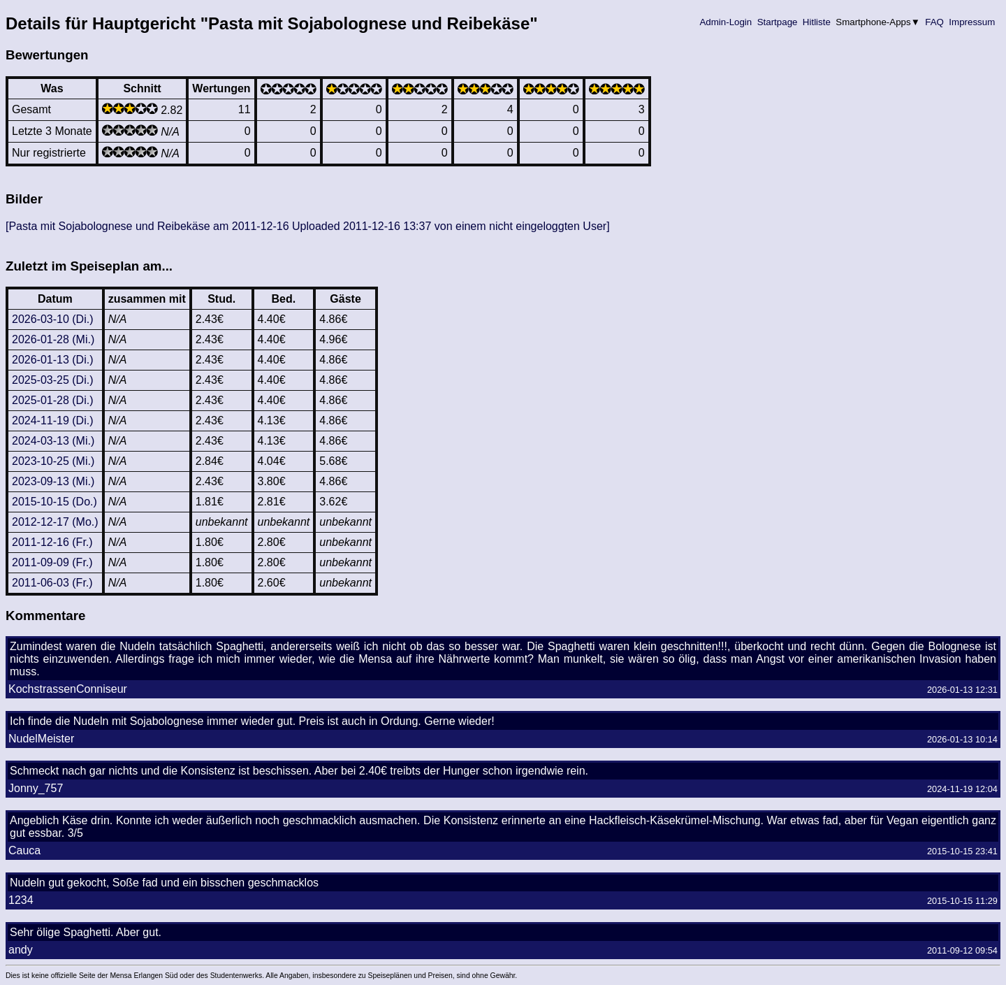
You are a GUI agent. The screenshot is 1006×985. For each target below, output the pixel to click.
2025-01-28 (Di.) (53, 400)
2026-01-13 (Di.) (53, 360)
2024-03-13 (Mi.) (53, 441)
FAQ (935, 22)
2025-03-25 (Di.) (53, 380)
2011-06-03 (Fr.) (52, 583)
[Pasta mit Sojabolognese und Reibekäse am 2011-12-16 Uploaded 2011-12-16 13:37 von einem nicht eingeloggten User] (308, 226)
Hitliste (816, 22)
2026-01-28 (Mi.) (53, 339)
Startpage (777, 22)
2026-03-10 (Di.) (53, 319)
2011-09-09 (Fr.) (52, 562)
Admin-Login (725, 22)
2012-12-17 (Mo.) (55, 522)
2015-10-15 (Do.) (54, 502)
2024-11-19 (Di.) (53, 420)
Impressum (972, 22)
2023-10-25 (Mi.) (53, 461)
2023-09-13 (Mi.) (53, 481)
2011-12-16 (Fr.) (52, 542)
